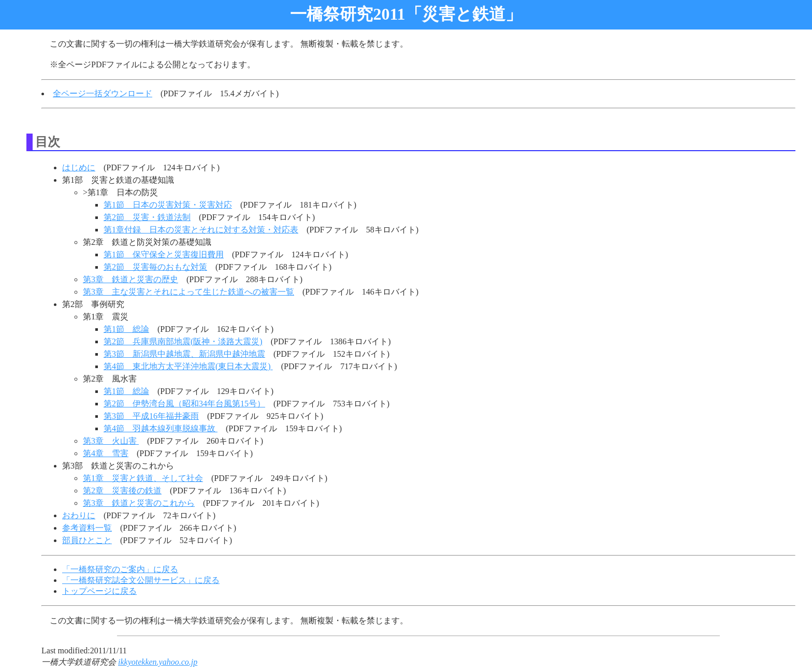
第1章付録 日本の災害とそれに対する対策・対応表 (201, 229)
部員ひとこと (87, 540)
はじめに (78, 167)
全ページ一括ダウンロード (102, 93)
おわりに (78, 515)
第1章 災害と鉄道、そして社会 (143, 478)
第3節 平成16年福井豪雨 (151, 416)
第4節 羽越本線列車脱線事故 (161, 428)
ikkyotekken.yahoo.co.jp (157, 662)
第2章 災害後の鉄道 (122, 490)
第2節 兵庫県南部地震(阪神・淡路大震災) (183, 341)
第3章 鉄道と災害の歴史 (130, 279)
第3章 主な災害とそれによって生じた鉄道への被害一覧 (188, 291)
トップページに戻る (99, 591)
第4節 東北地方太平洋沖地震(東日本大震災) (188, 366)
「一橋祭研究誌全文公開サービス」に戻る (141, 580)
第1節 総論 (126, 329)
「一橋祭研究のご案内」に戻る (120, 569)
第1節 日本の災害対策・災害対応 (168, 204)
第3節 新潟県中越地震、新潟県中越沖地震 (184, 353)
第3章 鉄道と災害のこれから (139, 503)
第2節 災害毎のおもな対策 (155, 266)
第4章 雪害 (105, 453)
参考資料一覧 (87, 527)
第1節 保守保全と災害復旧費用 (164, 254)
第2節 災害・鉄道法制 (147, 217)
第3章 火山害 (111, 440)
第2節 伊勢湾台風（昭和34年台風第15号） (184, 403)
